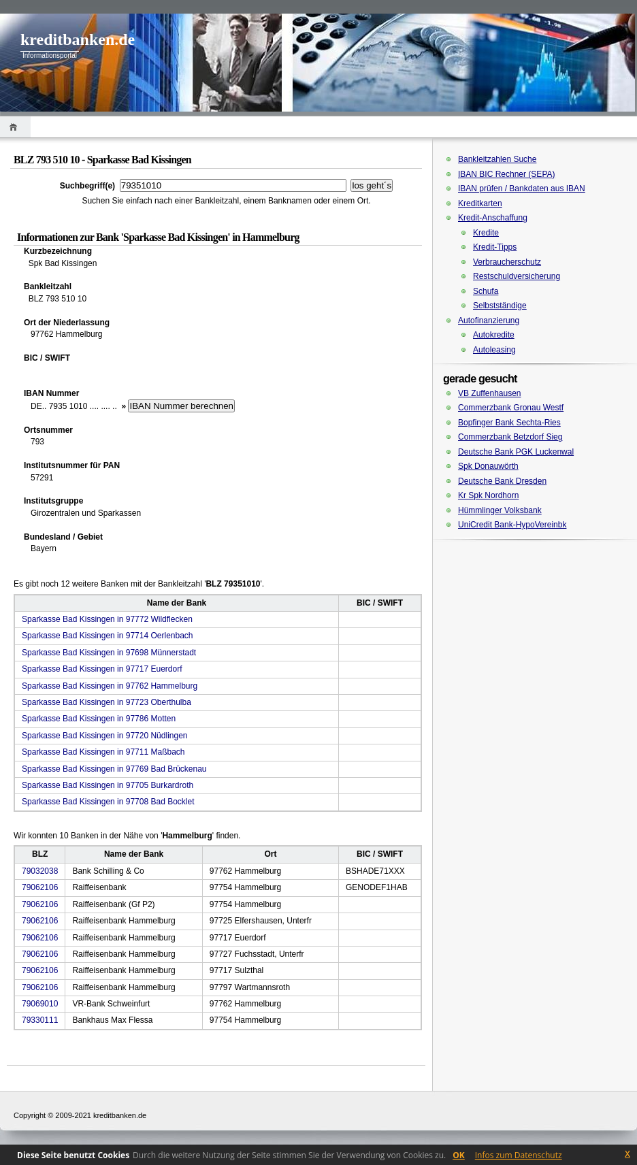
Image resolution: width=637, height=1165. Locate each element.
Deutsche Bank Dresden (502, 481)
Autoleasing (494, 350)
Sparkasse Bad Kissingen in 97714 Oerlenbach (107, 635)
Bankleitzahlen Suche (497, 159)
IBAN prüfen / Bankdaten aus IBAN (521, 188)
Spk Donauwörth (488, 466)
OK (459, 1155)
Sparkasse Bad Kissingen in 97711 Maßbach (103, 752)
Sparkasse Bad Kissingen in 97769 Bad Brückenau (114, 769)
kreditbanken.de (77, 39)
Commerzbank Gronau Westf (511, 407)
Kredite (486, 232)
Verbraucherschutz (507, 262)
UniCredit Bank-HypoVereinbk (512, 524)
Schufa (485, 291)
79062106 (40, 887)
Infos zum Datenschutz (518, 1155)
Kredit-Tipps (495, 247)
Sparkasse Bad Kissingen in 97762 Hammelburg (109, 686)
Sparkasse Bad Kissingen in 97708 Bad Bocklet (108, 801)
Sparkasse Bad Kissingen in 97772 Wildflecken (107, 619)
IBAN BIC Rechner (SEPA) (506, 174)
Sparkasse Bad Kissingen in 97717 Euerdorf (102, 669)
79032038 (40, 871)
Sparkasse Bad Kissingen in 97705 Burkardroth (107, 785)
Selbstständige (500, 305)
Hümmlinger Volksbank (500, 510)
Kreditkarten (480, 203)
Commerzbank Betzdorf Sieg (510, 437)
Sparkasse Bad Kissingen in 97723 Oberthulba (106, 702)
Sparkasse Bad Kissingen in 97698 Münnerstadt (109, 652)
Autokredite (493, 335)
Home (15, 126)
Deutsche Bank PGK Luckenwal (516, 452)
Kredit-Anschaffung (492, 218)
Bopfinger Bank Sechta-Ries (509, 422)
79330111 (40, 1020)
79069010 (40, 1003)
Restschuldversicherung (516, 276)
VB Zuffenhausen (489, 393)
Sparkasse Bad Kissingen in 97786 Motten (99, 718)
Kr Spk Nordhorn (488, 495)
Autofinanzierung (488, 320)
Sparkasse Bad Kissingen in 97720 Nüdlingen (105, 735)
